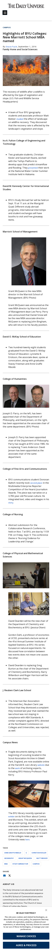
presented (33, 167)
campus (36, 864)
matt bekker (41, 858)
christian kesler (39, 853)
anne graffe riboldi (12, 853)
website (41, 764)
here (27, 839)
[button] (46, 909)
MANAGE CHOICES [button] (26, 936)
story (11, 502)
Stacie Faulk (12, 46)
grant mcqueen (25, 858)
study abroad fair (20, 864)
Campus (7, 27)
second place (37, 482)
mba (6, 864)
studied (20, 118)
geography (9, 858)
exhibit (11, 816)
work (22, 768)
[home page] (26, 7)
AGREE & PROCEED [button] (26, 945)
